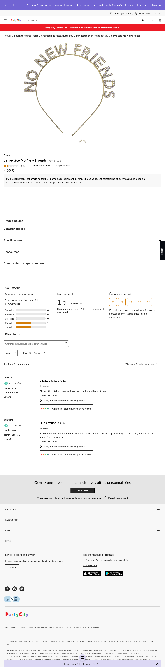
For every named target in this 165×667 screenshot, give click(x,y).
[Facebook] (7, 588)
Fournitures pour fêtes (26, 35)
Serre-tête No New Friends (25, 160)
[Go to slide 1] (82, 142)
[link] (16, 166)
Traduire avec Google (49, 395)
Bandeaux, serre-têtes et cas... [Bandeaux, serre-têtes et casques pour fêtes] (92, 35)
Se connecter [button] (82, 490)
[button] (143, 20)
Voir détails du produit (42, 165)
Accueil (8, 35)
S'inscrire (12, 567)
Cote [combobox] (11, 353)
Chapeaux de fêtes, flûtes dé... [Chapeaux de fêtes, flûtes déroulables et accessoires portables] (57, 35)
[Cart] (159, 20)
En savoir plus (89, 565)
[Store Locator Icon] (111, 13)
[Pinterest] (14, 588)
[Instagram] (21, 588)
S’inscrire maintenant (117, 497)
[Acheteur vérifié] (13, 383)
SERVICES (82, 509)
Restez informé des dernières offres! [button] (81, 664)
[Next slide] (159, 5)
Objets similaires (63, 165)
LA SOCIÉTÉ (82, 520)
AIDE (82, 530)
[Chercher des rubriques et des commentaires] (36, 343)
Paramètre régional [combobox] (34, 353)
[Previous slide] (5, 5)
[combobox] (144, 364)
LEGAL (82, 541)
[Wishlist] (153, 20)
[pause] (13, 5)
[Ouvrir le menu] (5, 20)
